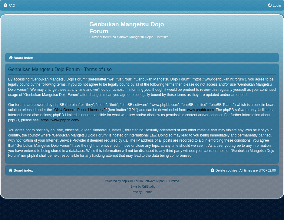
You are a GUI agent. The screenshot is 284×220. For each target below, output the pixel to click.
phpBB (126, 181)
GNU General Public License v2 (79, 110)
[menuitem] (9, 5)
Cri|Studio (148, 186)
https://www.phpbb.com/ (60, 120)
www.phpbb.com (200, 110)
